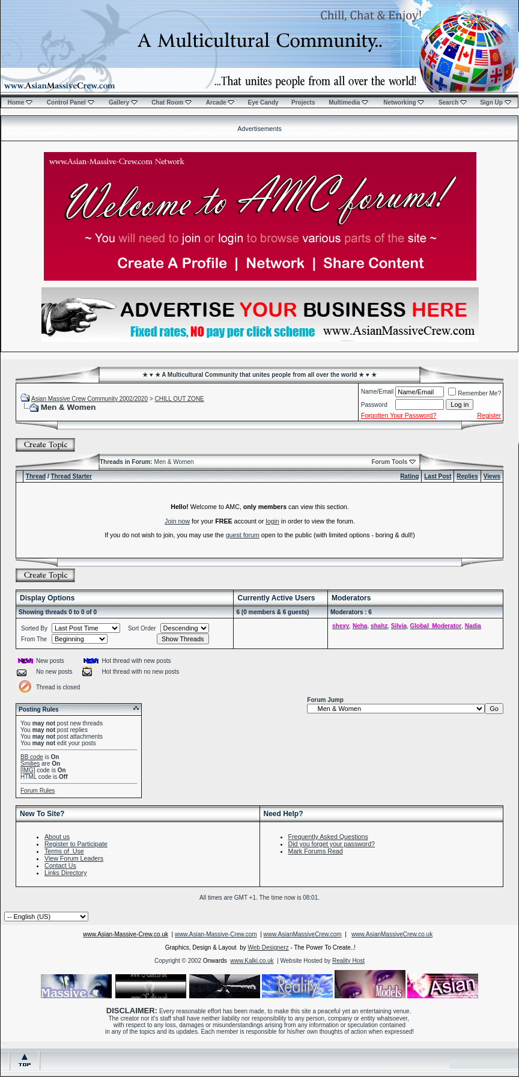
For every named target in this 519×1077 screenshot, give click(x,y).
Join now (177, 521)
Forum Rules (37, 790)
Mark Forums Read (315, 851)
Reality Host (348, 960)
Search (453, 102)
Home (19, 102)
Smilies (30, 763)
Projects (303, 102)
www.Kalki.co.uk (251, 960)
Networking (403, 102)
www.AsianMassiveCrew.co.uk (391, 934)
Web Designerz (268, 947)
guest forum (243, 534)
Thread (36, 476)
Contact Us (60, 865)
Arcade (220, 102)
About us (57, 836)
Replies (467, 476)
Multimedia (348, 102)
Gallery (123, 102)
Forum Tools (389, 462)
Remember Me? (474, 393)
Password (374, 404)
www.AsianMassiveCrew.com (303, 934)
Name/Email (377, 391)
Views (492, 476)
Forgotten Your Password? (399, 415)
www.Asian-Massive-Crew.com (216, 934)
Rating (409, 476)
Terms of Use (64, 851)
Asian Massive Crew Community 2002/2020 (89, 398)
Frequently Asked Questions (328, 836)
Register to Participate (76, 843)
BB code (31, 757)
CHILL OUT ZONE (179, 398)
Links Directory (65, 872)
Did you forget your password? (331, 843)
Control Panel (70, 102)
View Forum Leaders (73, 858)
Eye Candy (262, 102)
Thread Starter (70, 476)
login (272, 521)
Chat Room (171, 102)
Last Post (437, 476)
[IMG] (27, 770)
